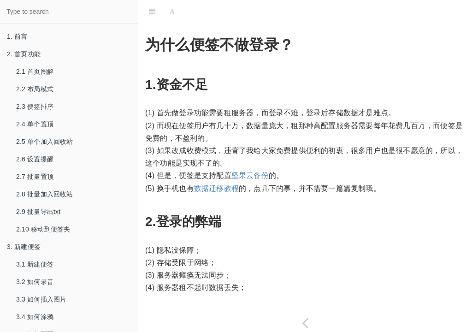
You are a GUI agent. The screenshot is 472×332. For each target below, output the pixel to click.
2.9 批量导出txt (38, 211)
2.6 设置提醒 (34, 159)
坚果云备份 (250, 175)
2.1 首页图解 (34, 71)
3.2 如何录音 (34, 281)
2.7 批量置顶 (34, 176)
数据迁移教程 (216, 188)
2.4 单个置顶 (34, 124)
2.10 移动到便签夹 (43, 229)
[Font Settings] (172, 11)
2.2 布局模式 (34, 89)
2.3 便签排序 (34, 106)
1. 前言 (17, 36)
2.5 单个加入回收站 (44, 141)
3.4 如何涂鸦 (34, 316)
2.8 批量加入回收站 (44, 194)
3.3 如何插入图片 (41, 299)
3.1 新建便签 (34, 264)
